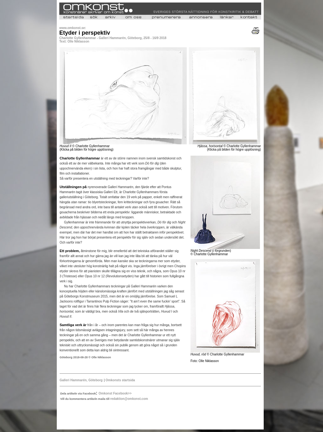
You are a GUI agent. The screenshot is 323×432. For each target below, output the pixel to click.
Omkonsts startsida (120, 380)
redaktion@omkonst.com (129, 398)
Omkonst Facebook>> (115, 393)
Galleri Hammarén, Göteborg (81, 380)
